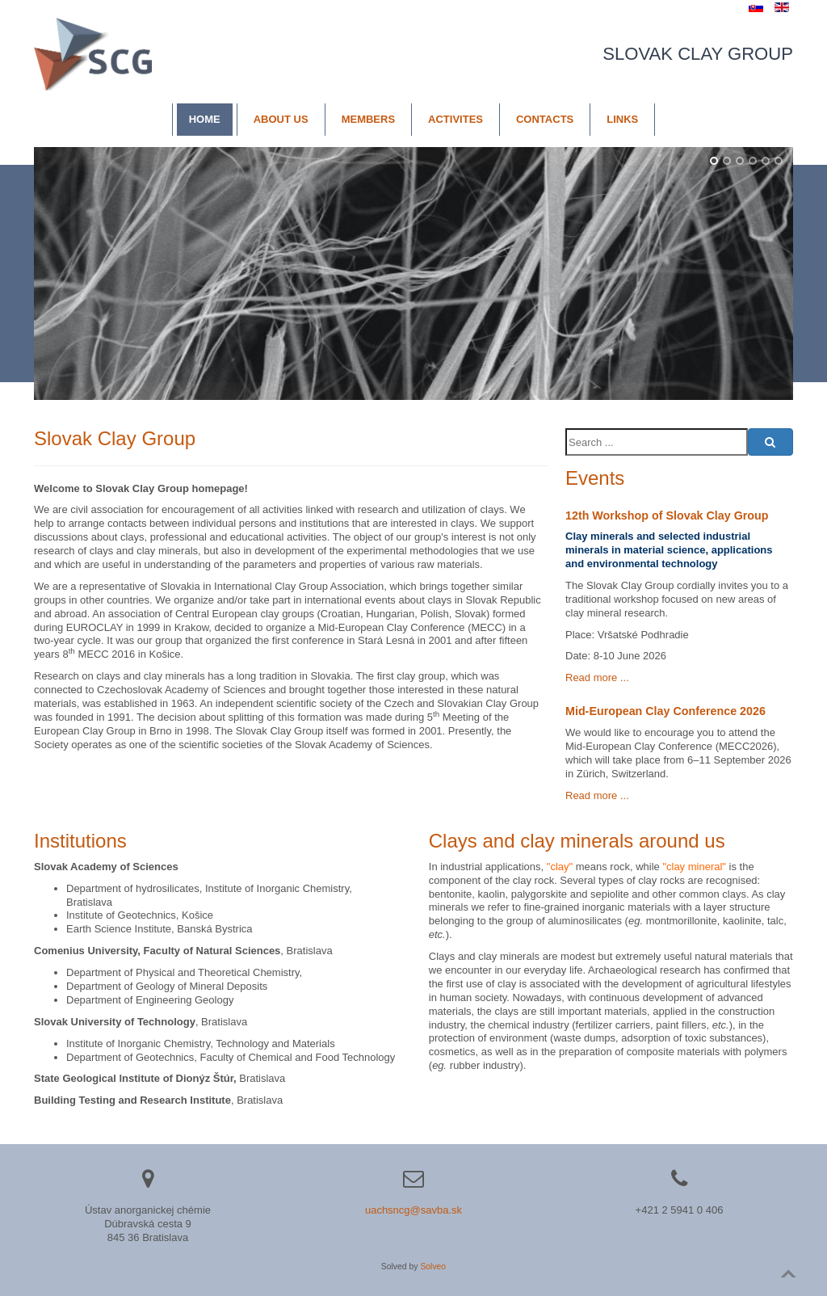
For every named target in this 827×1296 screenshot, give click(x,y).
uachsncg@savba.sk (413, 1210)
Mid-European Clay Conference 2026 (665, 711)
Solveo (433, 1266)
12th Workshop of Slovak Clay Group (667, 515)
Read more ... (597, 677)
